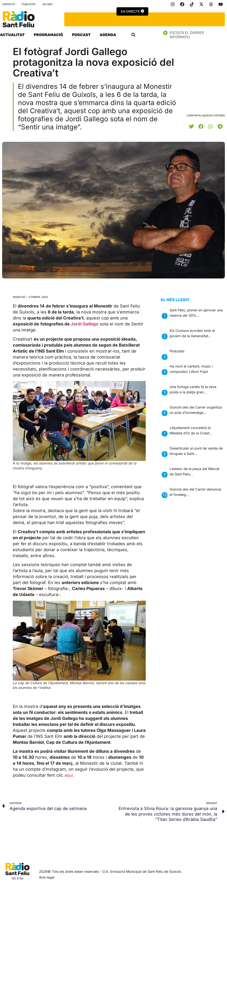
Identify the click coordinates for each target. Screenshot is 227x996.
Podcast (81, 34)
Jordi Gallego (84, 324)
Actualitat (12, 34)
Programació (48, 34)
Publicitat (29, 4)
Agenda (108, 34)
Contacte (8, 4)
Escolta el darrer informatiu (195, 35)
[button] (133, 35)
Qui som (47, 4)
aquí (68, 775)
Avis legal (46, 877)
